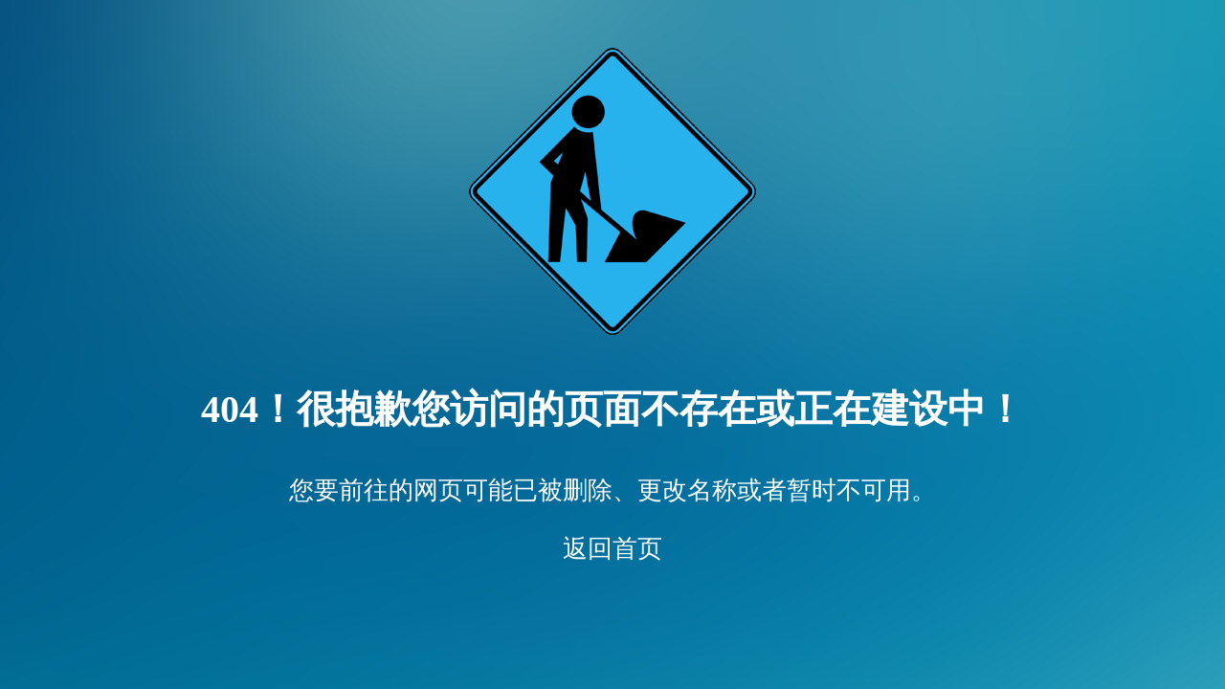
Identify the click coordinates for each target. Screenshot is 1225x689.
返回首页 (612, 549)
